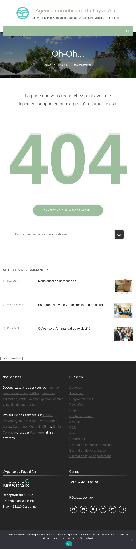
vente (23, 399)
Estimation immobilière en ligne (91, 445)
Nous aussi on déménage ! (57, 281)
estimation (10, 399)
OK (68, 543)
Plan (72, 433)
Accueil (74, 422)
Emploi (74, 410)
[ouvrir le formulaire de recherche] (128, 31)
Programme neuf (81, 399)
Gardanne (20, 426)
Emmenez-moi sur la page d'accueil (68, 210)
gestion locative (52, 399)
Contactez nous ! (81, 416)
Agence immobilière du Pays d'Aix (75, 10)
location (34, 399)
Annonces (76, 393)
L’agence (75, 387)
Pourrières (37, 432)
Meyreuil (35, 426)
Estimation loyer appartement (90, 456)
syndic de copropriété (21, 404)
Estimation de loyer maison (88, 450)
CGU (72, 427)
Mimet (46, 426)
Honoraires (77, 439)
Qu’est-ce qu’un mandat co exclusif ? (64, 328)
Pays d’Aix (76, 404)
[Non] (131, 539)
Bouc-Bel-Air (27, 421)
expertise (48, 393)
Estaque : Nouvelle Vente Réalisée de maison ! (71, 305)
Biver (40, 421)
